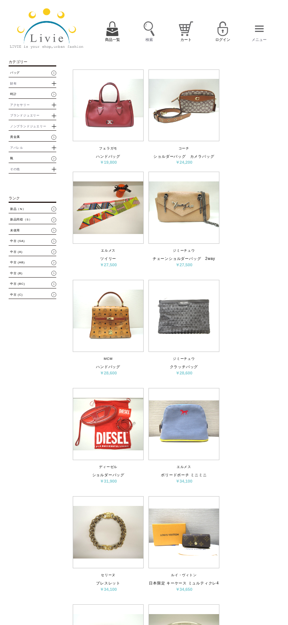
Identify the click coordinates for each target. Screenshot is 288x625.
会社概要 (163, 589)
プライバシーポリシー (172, 600)
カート (182, 576)
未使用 (15, 230)
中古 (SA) (17, 241)
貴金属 (15, 137)
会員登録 (201, 576)
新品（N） (18, 209)
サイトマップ (205, 600)
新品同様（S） (21, 219)
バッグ (15, 72)
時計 (13, 94)
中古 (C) (16, 294)
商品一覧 (163, 576)
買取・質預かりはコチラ (71, 607)
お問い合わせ (187, 589)
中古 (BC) (17, 283)
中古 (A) (16, 252)
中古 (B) (16, 273)
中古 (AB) (17, 262)
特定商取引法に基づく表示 (222, 589)
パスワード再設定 (248, 578)
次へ (217, 522)
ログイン (221, 576)
